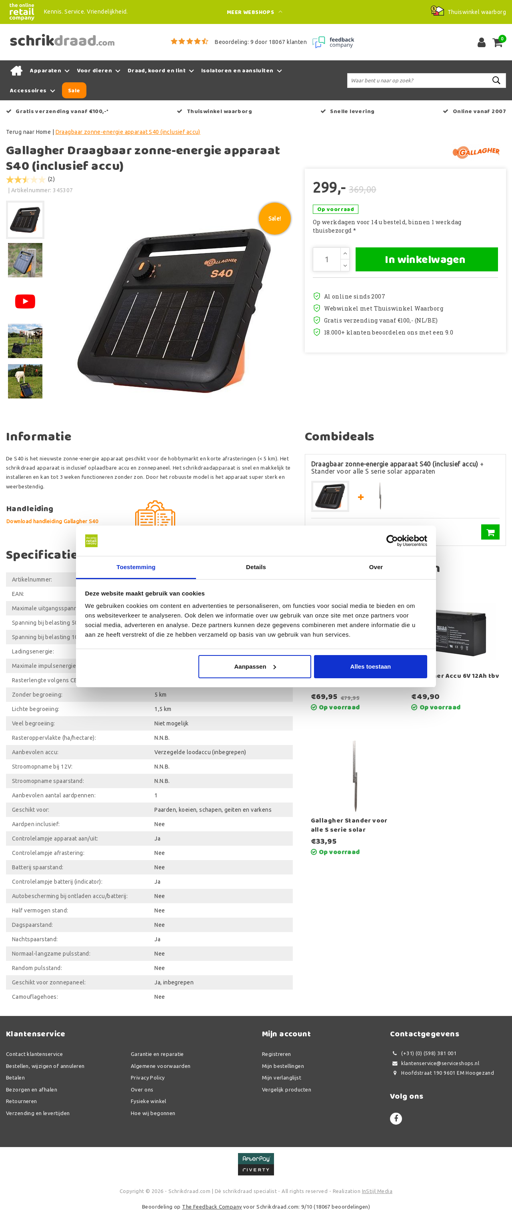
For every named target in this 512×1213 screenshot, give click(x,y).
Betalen (15, 1077)
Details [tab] (256, 567)
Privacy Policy (148, 1077)
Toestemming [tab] (136, 567)
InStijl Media (377, 1191)
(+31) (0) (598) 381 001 (423, 1053)
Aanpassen (255, 666)
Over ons (142, 1089)
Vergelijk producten (286, 1089)
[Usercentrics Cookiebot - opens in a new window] (392, 541)
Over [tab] (376, 567)
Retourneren (21, 1101)
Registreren (276, 1054)
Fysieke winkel (148, 1101)
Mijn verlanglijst (281, 1077)
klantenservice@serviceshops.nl (434, 1063)
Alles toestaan (370, 666)
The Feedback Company (212, 1206)
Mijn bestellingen (283, 1066)
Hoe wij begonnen (153, 1113)
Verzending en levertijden (38, 1113)
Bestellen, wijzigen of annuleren (45, 1066)
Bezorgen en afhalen (31, 1089)
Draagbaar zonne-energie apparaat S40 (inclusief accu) (128, 132)
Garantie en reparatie (157, 1054)
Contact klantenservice (34, 1054)
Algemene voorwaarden (160, 1066)
